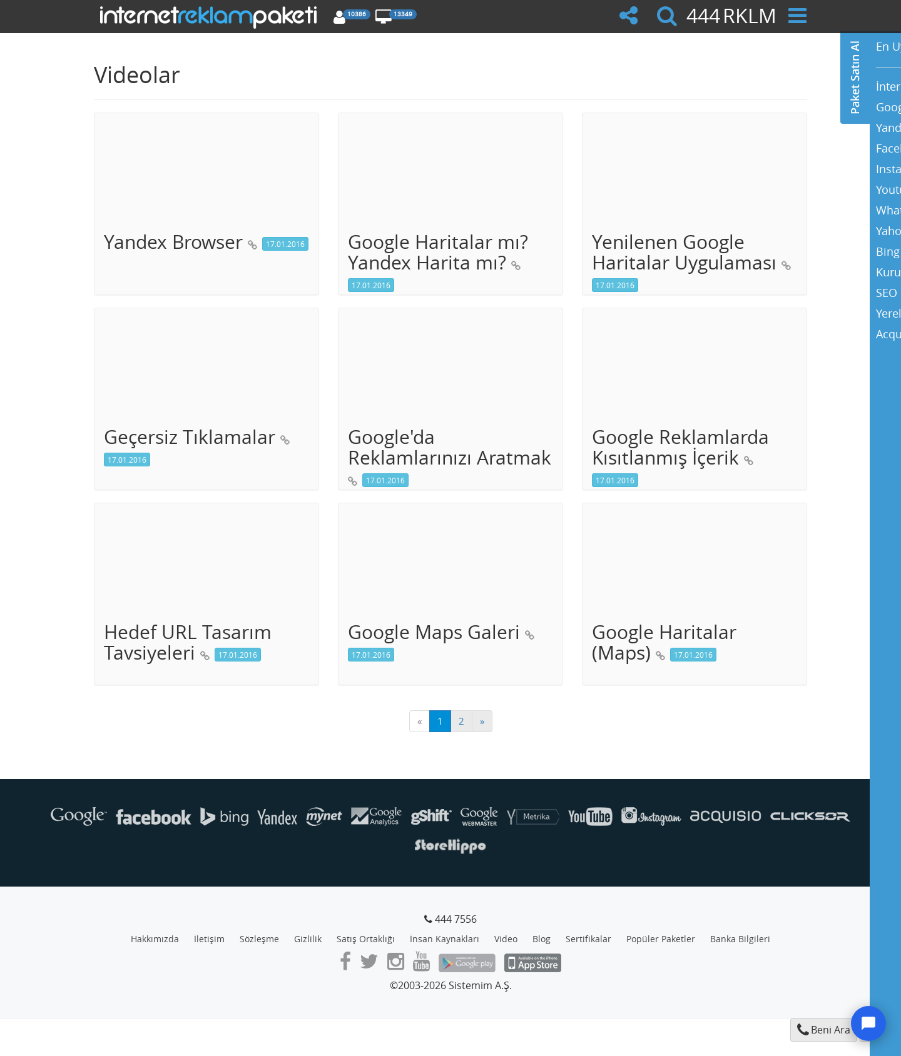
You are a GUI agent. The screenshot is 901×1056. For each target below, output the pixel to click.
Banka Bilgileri (740, 939)
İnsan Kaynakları (444, 939)
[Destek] (868, 1023)
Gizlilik (308, 939)
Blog (541, 939)
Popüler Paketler (660, 939)
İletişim (209, 939)
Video (505, 939)
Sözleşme (259, 939)
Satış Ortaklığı (366, 939)
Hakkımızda (155, 939)
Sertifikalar (588, 939)
